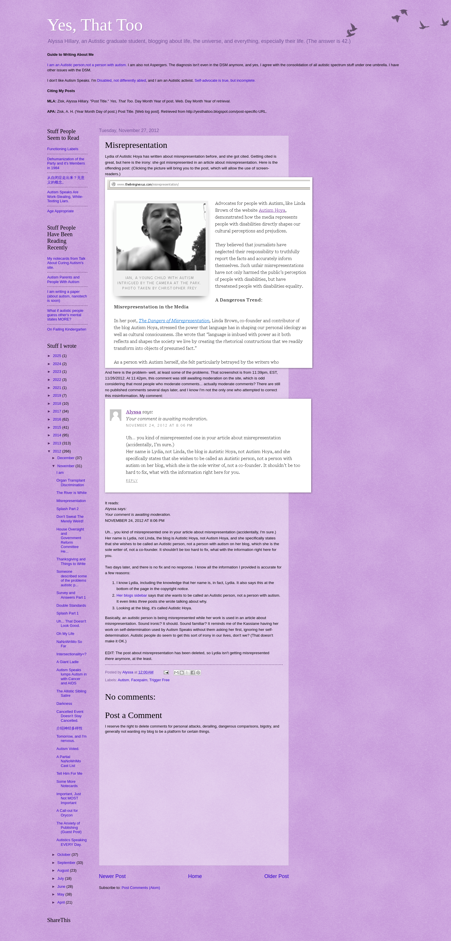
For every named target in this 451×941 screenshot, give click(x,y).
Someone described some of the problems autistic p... (71, 578)
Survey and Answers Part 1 (71, 595)
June (61, 886)
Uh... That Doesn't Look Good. (71, 623)
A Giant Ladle (67, 662)
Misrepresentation (71, 501)
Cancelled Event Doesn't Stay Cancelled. (69, 716)
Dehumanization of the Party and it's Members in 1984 (66, 163)
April (61, 902)
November (66, 466)
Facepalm (139, 680)
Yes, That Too (95, 24)
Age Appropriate (60, 211)
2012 (57, 451)
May (61, 894)
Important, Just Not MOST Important (68, 798)
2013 (57, 443)
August (63, 870)
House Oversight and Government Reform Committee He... (70, 540)
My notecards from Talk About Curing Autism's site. (66, 263)
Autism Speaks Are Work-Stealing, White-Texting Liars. (65, 196)
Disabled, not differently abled (121, 80)
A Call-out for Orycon (67, 812)
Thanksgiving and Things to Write (70, 561)
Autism (123, 680)
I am (60, 472)
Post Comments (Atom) (141, 887)
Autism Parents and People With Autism (63, 279)
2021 (57, 387)
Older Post (276, 876)
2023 (57, 371)
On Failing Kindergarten (66, 329)
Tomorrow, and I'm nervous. (71, 738)
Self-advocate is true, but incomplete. (225, 80)
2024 (57, 364)
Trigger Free (159, 680)
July (61, 878)
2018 (57, 403)
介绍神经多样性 (69, 728)
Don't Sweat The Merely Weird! (70, 518)
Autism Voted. (67, 749)
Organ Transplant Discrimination (70, 482)
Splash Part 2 (67, 509)
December (66, 458)
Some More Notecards (67, 783)
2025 (57, 356)
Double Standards (71, 605)
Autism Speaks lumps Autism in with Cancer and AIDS (71, 676)
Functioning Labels (62, 149)
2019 (57, 395)
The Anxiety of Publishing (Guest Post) (68, 827)
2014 (57, 435)
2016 (57, 419)
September (67, 862)
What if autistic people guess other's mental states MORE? (65, 315)
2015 (57, 427)
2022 (57, 379)
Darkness (64, 703)
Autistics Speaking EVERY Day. (71, 842)
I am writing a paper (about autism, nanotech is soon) (67, 296)
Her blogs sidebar (131, 595)
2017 (57, 411)
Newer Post (112, 876)
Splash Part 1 (67, 613)
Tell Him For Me (69, 773)
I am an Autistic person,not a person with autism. (87, 65)
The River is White (71, 492)
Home (195, 876)
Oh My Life (65, 633)
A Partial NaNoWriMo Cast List (68, 761)
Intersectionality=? (71, 654)
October (64, 854)
